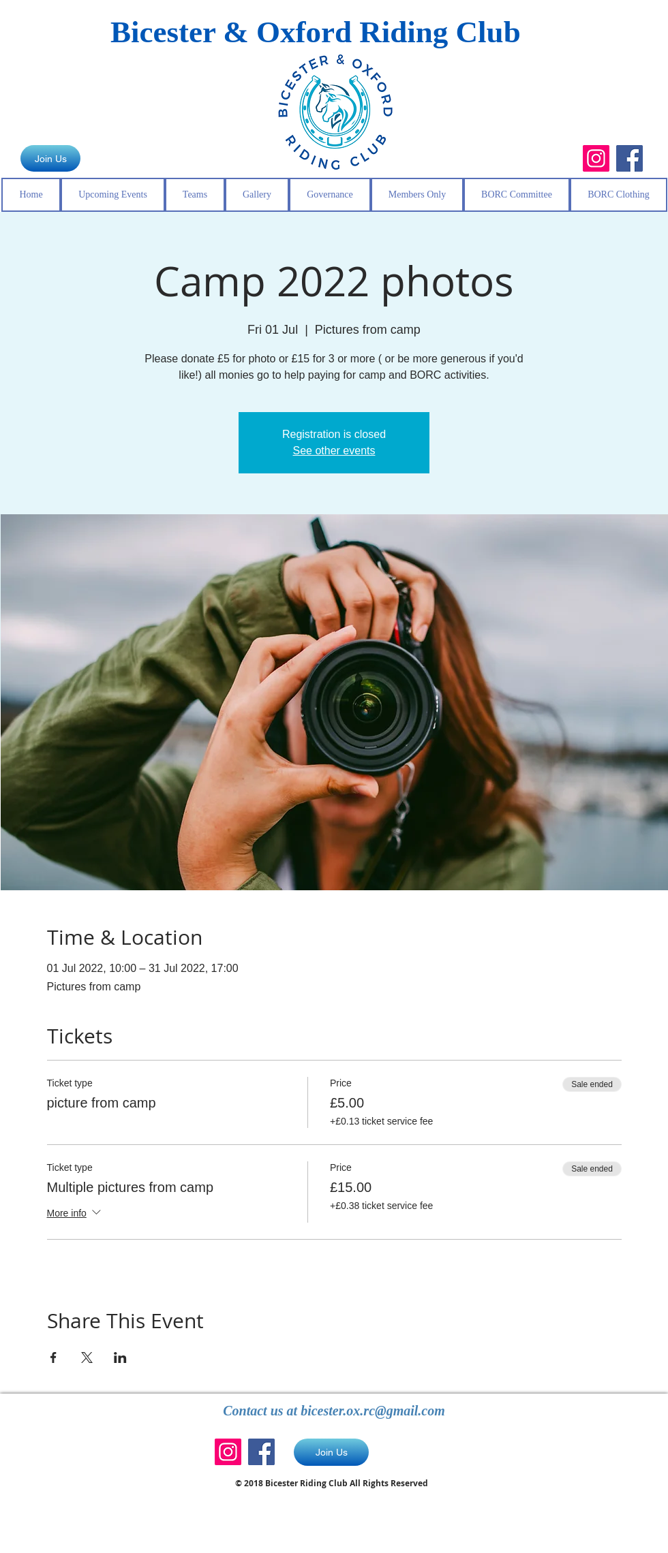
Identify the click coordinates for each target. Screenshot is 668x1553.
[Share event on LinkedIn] (120, 1357)
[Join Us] (50, 158)
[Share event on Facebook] (53, 1357)
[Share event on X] (86, 1357)
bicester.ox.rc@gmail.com (373, 1410)
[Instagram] (596, 158)
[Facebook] (629, 158)
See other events (334, 450)
